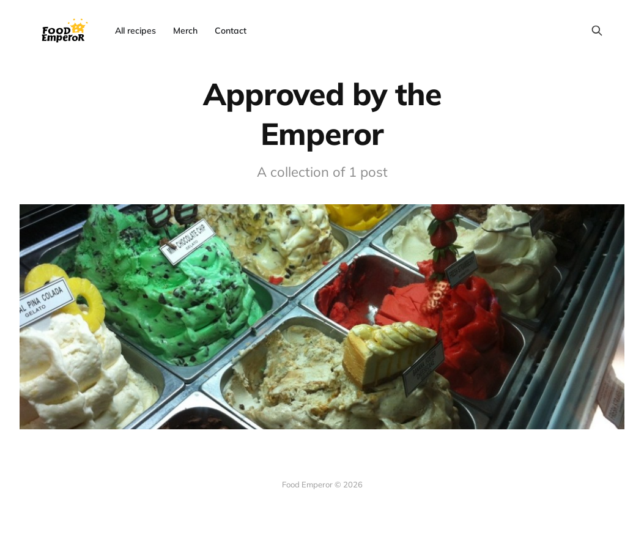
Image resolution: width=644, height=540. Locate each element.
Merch (185, 30)
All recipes (135, 30)
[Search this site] (597, 30)
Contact (230, 30)
